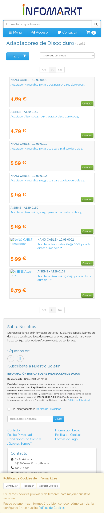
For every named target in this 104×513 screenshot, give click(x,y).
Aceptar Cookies (48, 485)
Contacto (67, 32)
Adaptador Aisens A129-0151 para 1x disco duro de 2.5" (45, 276)
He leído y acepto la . (37, 408)
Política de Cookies (52, 507)
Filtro (19, 56)
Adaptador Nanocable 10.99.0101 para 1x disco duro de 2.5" (48, 148)
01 (52, 69)
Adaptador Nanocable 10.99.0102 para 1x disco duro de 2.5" (48, 180)
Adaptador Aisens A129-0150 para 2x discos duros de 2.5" (46, 212)
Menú (15, 32)
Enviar (58, 418)
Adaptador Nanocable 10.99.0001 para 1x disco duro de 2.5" (48, 84)
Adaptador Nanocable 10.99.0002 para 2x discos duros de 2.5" (50, 244)
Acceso (39, 32)
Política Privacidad (19, 434)
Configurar (11, 485)
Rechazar (28, 485)
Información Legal (67, 430)
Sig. (60, 69)
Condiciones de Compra (24, 439)
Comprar (87, 103)
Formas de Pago (66, 439)
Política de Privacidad (79, 400)
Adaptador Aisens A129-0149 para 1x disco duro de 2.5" (45, 116)
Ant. (44, 69)
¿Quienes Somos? (19, 443)
